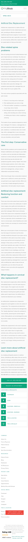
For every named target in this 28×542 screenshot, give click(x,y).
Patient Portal (4, 457)
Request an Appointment (14, 386)
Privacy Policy (5, 468)
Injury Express (5, 481)
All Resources (5, 465)
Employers (4, 463)
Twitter (3, 502)
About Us (3, 439)
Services (3, 478)
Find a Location (5, 517)
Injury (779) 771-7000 (9, 4)
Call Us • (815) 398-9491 (14, 380)
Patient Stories (5, 445)
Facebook (3, 493)
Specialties (4, 475)
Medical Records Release (8, 486)
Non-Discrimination (6, 450)
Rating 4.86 (6, 535)
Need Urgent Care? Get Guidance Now (15, 512)
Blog (2, 460)
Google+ (3, 499)
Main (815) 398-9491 (6, 2)
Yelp (2, 496)
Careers (3, 447)
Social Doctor (17, 538)
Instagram (3, 504)
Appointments (5, 483)
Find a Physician (5, 442)
